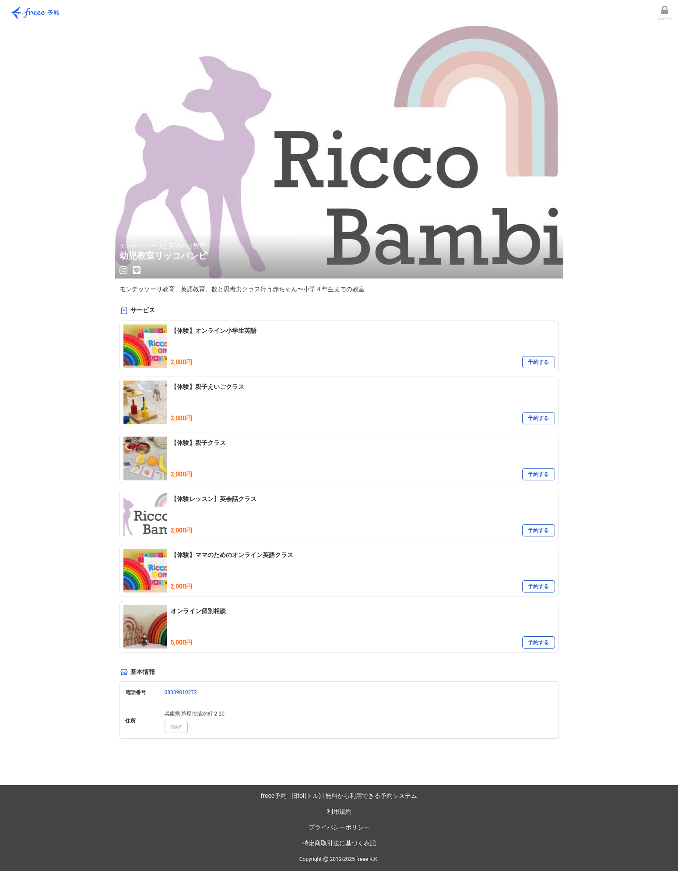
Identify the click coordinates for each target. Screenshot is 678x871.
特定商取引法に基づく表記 (339, 842)
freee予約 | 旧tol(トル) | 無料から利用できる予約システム (339, 795)
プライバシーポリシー (339, 827)
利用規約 (339, 811)
